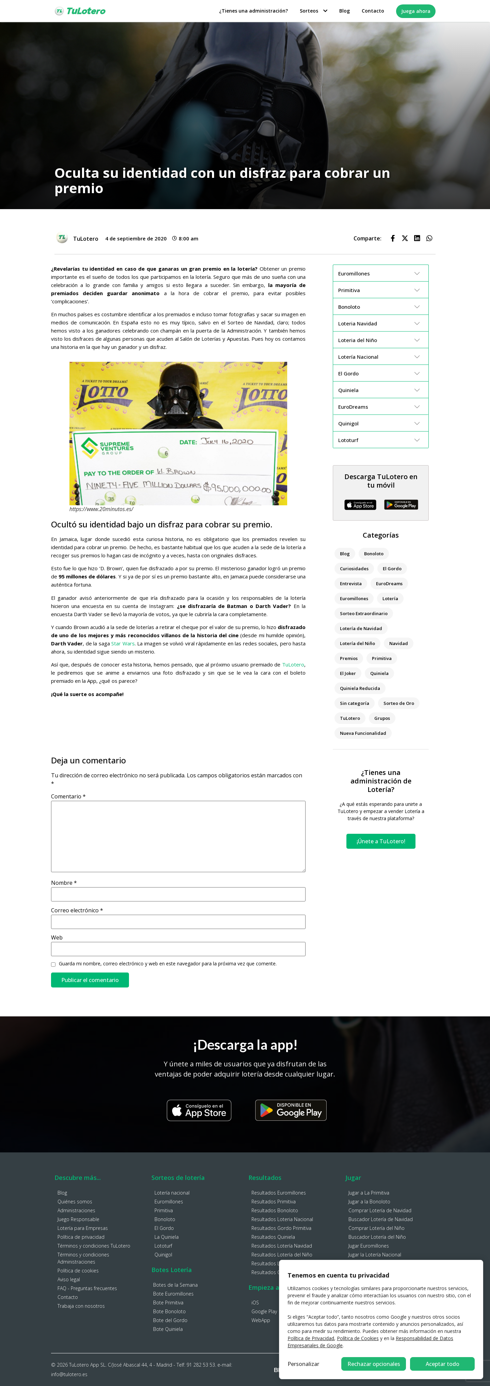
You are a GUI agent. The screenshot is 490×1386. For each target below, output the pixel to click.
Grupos (382, 718)
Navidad (398, 643)
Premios (349, 658)
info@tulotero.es (69, 1374)
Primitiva (382, 658)
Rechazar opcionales (373, 1364)
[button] (393, 238)
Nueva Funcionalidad (363, 733)
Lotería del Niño (357, 643)
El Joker (348, 673)
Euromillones (354, 598)
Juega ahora (415, 11)
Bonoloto (373, 554)
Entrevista (351, 583)
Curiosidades (354, 568)
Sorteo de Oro (398, 703)
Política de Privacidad (311, 1338)
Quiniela (379, 673)
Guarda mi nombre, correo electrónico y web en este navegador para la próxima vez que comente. (168, 963)
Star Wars (122, 643)
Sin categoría (354, 703)
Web (57, 937)
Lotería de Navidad (361, 628)
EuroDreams (389, 583)
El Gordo (392, 568)
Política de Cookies (358, 1338)
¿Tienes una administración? (253, 10)
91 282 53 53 (200, 1365)
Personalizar (303, 1364)
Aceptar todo (442, 1364)
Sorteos (313, 10)
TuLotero (293, 664)
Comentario (68, 796)
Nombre (64, 882)
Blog (344, 10)
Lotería (390, 598)
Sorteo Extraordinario (364, 613)
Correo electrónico (77, 910)
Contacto (373, 10)
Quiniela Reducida (360, 688)
